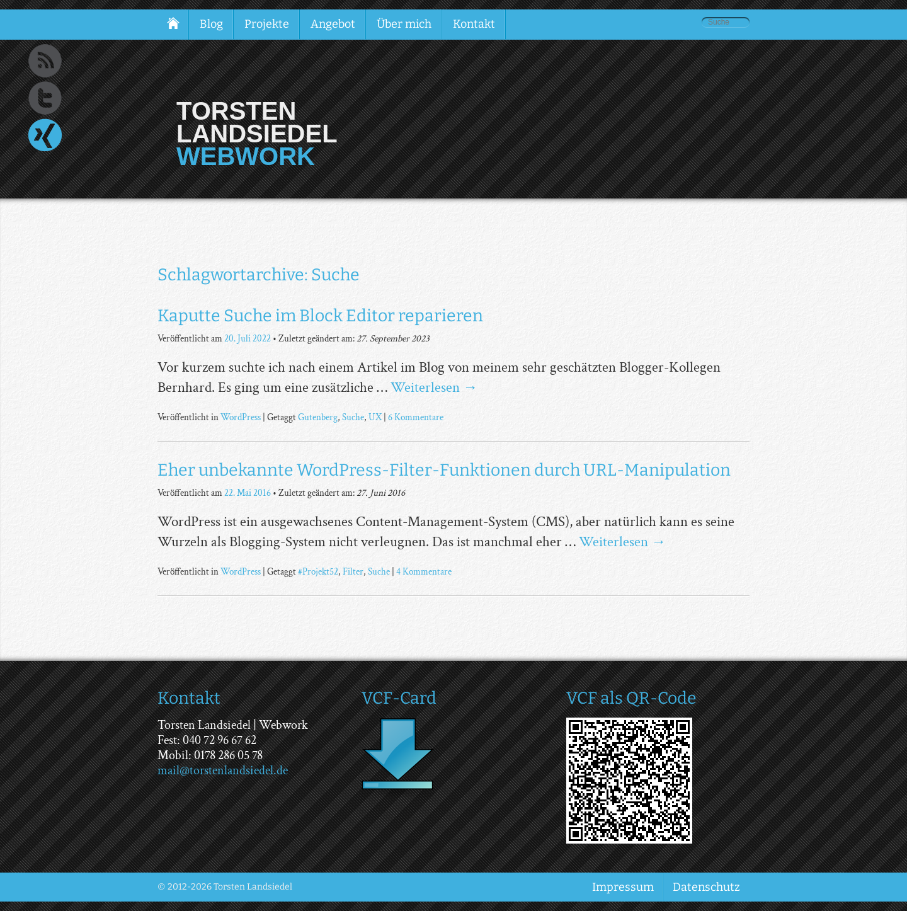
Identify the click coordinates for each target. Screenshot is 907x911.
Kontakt (474, 24)
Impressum (623, 887)
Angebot (333, 24)
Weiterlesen (434, 387)
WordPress (240, 417)
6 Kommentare (415, 417)
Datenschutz (706, 887)
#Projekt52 (318, 571)
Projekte (266, 24)
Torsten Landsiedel (257, 122)
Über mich (404, 24)
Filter (353, 571)
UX (375, 417)
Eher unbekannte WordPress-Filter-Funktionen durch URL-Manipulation (444, 470)
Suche (353, 417)
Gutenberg (318, 417)
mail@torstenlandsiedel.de (222, 770)
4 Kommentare (424, 571)
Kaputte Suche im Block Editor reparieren (320, 316)
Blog (211, 24)
